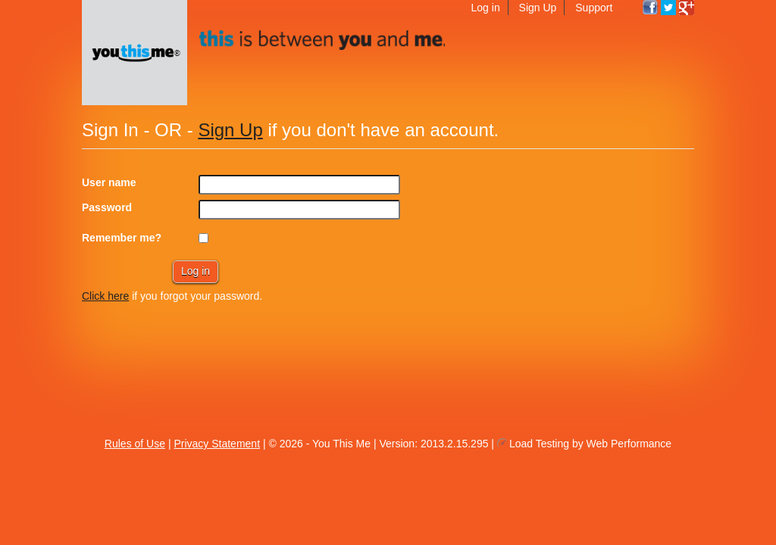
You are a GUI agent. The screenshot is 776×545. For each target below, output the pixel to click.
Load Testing (539, 444)
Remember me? (121, 238)
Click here (105, 296)
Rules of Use (135, 444)
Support (593, 8)
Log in (485, 8)
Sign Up (538, 8)
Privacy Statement (217, 444)
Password (107, 207)
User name (109, 182)
